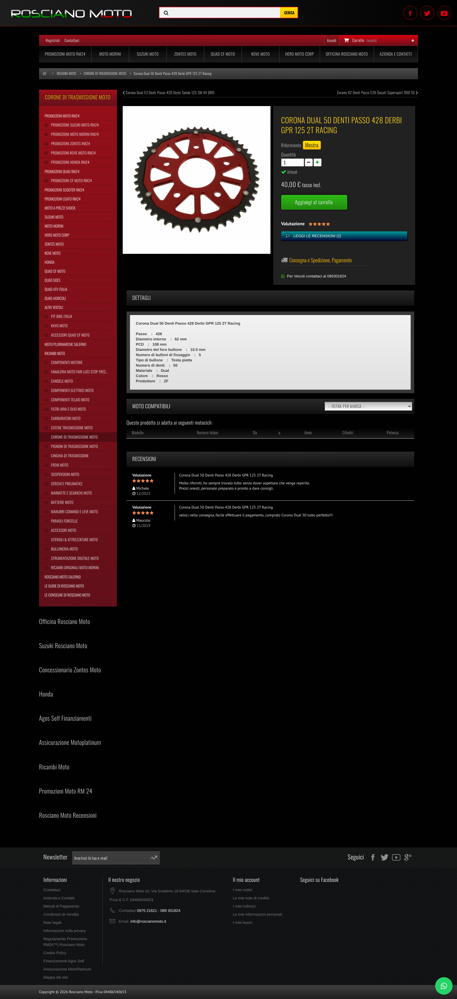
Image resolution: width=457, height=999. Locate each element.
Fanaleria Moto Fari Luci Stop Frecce (79, 371)
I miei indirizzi (244, 906)
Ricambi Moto (55, 353)
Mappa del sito (55, 977)
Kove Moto (260, 54)
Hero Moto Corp (299, 54)
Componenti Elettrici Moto (72, 390)
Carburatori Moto (65, 418)
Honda (50, 262)
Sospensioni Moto (64, 474)
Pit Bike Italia (61, 316)
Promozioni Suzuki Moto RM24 (74, 125)
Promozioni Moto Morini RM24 (74, 134)
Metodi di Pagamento (61, 906)
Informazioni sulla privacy (64, 930)
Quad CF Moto (223, 54)
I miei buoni (242, 922)
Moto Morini (110, 54)
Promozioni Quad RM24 (62, 171)
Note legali (52, 922)
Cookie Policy (54, 953)
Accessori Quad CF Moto (69, 335)
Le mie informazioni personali (257, 914)
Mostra (312, 145)
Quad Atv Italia (56, 289)
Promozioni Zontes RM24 (70, 143)
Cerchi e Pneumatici (66, 483)
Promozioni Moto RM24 (65, 54)
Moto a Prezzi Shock (60, 208)
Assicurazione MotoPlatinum (67, 969)
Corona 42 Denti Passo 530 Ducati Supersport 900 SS (377, 92)
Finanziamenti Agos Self (63, 961)
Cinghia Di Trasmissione (69, 455)
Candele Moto (61, 381)
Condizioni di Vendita (61, 914)
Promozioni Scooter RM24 (64, 190)
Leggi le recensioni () (317, 236)
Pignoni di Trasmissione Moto (74, 446)
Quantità (288, 154)
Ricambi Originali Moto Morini (74, 567)
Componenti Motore (66, 362)
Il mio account (246, 880)
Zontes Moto (185, 54)
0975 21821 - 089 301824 (158, 910)
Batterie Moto (61, 502)
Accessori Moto (63, 530)
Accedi (331, 40)
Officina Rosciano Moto (347, 54)
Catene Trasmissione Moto (71, 427)
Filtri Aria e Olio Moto (68, 409)
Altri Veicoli (54, 307)
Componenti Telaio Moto (69, 399)
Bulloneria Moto (64, 549)
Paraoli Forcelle (64, 521)
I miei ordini (242, 890)
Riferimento (291, 145)
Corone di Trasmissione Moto (74, 437)
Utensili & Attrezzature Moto (74, 539)
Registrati (53, 40)
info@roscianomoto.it (148, 921)
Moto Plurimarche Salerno (65, 344)
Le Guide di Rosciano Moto (64, 586)
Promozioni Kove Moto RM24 (73, 153)
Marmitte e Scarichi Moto (71, 493)
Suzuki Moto (148, 54)
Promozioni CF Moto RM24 (71, 180)
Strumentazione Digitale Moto (74, 558)
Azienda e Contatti (396, 54)
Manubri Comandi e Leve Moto (74, 511)
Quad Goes (52, 280)
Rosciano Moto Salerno (63, 577)
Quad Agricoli (55, 298)
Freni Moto (59, 465)
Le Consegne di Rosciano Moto (67, 595)
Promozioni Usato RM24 (62, 199)
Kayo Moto (59, 325)
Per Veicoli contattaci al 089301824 (316, 276)
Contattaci (71, 40)
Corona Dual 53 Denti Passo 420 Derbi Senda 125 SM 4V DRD (168, 92)
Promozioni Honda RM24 (69, 162)
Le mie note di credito (251, 898)
